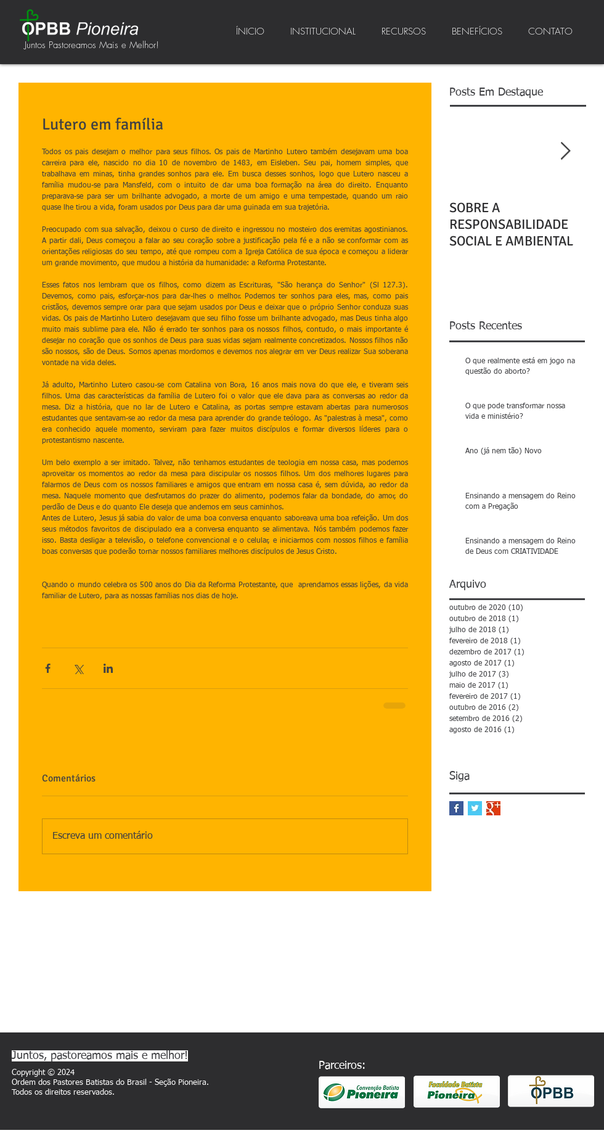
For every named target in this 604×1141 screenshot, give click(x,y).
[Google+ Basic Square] (493, 808)
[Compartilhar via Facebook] (48, 668)
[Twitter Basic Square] (475, 808)
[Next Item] (565, 151)
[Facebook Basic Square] (456, 808)
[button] (323, 32)
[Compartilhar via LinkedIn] (108, 668)
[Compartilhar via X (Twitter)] (78, 668)
